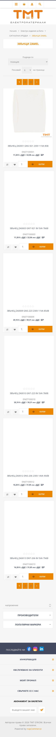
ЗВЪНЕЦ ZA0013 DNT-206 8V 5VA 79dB (29, 558)
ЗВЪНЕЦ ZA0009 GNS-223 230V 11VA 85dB (28, 310)
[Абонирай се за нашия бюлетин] (23, 710)
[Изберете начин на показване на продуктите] (28, 61)
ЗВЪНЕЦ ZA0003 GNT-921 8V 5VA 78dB (29, 228)
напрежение (11, 605)
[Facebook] (29, 648)
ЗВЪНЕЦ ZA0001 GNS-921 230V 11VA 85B (28, 145)
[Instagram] (35, 648)
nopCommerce (34, 728)
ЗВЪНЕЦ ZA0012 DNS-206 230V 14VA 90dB (28, 475)
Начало (13, 31)
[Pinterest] (47, 648)
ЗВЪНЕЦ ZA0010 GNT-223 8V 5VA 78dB (29, 393)
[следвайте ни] (41, 648)
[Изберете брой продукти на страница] (27, 70)
